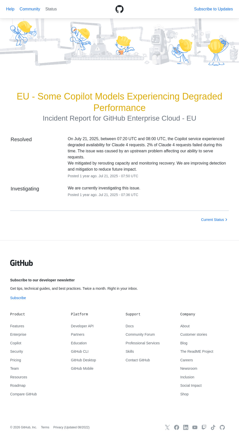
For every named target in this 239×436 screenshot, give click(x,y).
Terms (45, 427)
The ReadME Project (196, 351)
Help (10, 9)
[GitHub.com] (222, 427)
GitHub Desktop (83, 360)
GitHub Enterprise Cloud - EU (149, 118)
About (185, 326)
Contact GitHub (138, 360)
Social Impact (191, 385)
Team (14, 368)
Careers (186, 360)
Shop (184, 394)
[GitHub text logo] (21, 266)
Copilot (15, 343)
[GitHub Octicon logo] (119, 9)
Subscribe (18, 298)
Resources (18, 377)
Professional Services (143, 343)
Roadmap (18, 385)
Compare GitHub (23, 394)
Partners (77, 334)
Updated (77, 427)
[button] (213, 9)
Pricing (15, 360)
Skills (130, 351)
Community (30, 9)
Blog (183, 343)
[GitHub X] (167, 427)
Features (17, 326)
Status (51, 9)
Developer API (82, 326)
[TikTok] (213, 427)
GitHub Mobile (82, 368)
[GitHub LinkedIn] (185, 427)
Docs (130, 326)
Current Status (212, 220)
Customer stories (193, 334)
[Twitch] (204, 427)
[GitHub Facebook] (176, 427)
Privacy (58, 427)
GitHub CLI (80, 351)
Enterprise (18, 334)
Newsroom (188, 368)
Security (16, 351)
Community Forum (140, 334)
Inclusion (187, 377)
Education (79, 343)
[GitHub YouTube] (194, 427)
